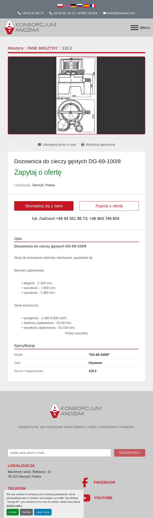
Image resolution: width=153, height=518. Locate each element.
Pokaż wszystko (76, 333)
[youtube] (112, 498)
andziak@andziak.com (121, 13)
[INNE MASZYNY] (43, 48)
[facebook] (112, 482)
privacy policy (14, 505)
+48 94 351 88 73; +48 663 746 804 (75, 13)
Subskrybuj (129, 452)
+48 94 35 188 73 (32, 13)
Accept (13, 512)
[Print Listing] (98, 144)
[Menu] (134, 27)
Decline (26, 512)
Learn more (42, 512)
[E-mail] (59, 453)
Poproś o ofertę (109, 206)
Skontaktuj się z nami (44, 206)
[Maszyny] (16, 48)
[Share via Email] (56, 144)
